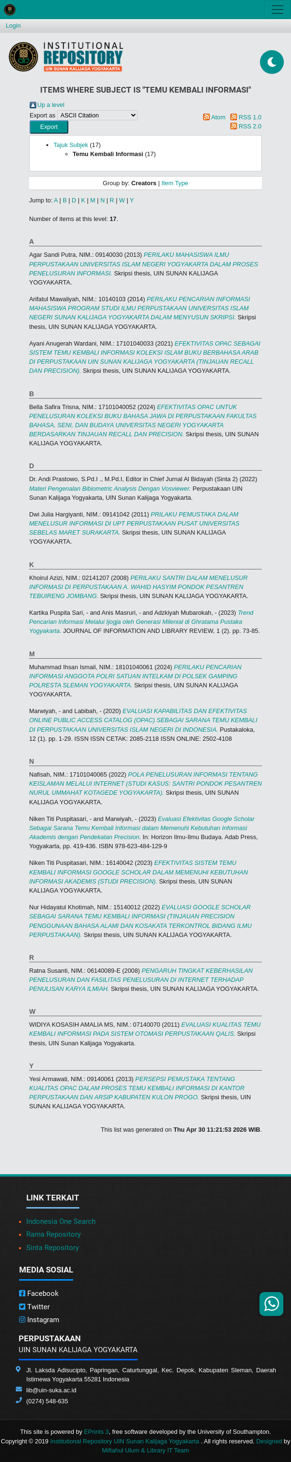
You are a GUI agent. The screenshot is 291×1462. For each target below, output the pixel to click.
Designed (269, 1441)
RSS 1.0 (249, 117)
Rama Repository (53, 1234)
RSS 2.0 (249, 126)
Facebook (39, 1293)
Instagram (39, 1319)
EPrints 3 (96, 1431)
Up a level (51, 104)
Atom (218, 117)
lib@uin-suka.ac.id (51, 1390)
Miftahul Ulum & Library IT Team (145, 1450)
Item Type (175, 183)
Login (13, 25)
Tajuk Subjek (71, 144)
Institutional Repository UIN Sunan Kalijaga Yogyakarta (125, 1441)
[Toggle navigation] (277, 9)
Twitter (34, 1307)
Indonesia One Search (61, 1221)
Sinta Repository (52, 1247)
